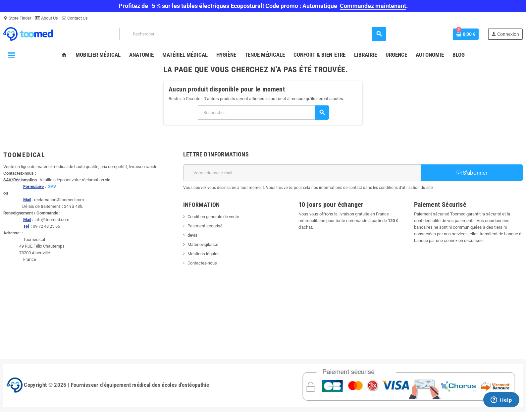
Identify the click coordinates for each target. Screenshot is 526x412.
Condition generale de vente (213, 216)
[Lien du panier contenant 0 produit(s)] (466, 34)
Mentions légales (203, 253)
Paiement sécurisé (205, 225)
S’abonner (472, 172)
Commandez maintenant (373, 5)
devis (192, 235)
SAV (52, 186)
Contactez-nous (202, 263)
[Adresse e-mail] (302, 172)
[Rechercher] (252, 34)
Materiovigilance (202, 244)
